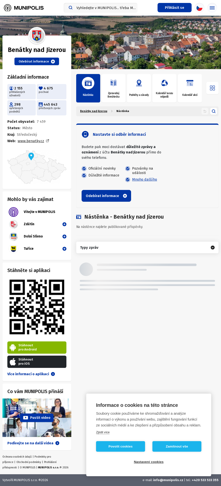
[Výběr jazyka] (199, 8)
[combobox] (100, 8)
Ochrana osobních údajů (17, 456)
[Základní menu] (212, 8)
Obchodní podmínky (28, 462)
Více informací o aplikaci (31, 374)
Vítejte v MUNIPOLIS (32, 212)
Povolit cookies (121, 446)
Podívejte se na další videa (33, 443)
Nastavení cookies (148, 462)
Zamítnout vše (177, 446)
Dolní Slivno (26, 236)
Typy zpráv (89, 247)
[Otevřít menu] (212, 88)
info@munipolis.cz (168, 480)
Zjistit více (103, 432)
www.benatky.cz (31, 141)
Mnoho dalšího (144, 179)
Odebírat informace (37, 61)
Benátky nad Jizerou (93, 111)
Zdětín (21, 224)
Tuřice (21, 249)
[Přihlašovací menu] (175, 7)
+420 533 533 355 (205, 480)
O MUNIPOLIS (27, 467)
